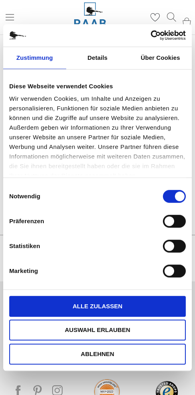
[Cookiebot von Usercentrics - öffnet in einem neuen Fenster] (151, 35)
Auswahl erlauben (97, 329)
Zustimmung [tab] (34, 57)
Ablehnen (97, 353)
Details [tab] (97, 57)
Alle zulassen (97, 306)
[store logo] (90, 17)
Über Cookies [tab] (160, 57)
